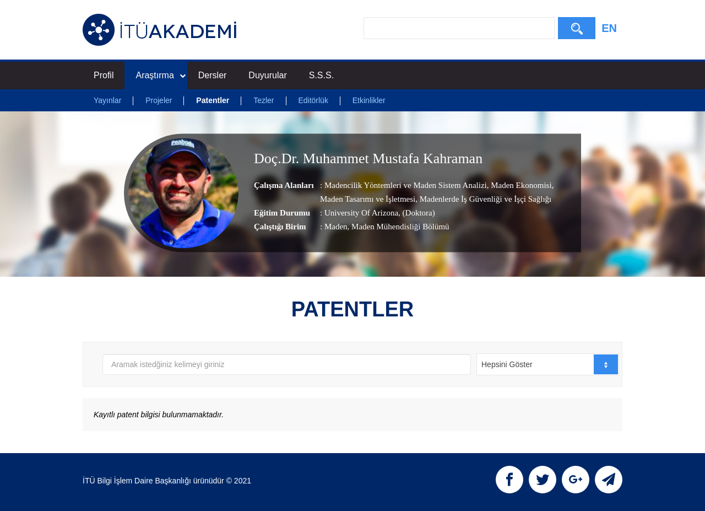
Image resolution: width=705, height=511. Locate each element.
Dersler (212, 75)
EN (609, 28)
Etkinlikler (369, 100)
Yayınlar (107, 100)
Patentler (212, 100)
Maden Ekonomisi (520, 185)
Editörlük (313, 100)
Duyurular (267, 75)
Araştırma (160, 75)
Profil (103, 75)
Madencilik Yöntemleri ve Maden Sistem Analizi (405, 185)
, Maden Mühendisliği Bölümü (398, 226)
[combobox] (547, 364)
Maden (336, 226)
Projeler (158, 100)
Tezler (263, 100)
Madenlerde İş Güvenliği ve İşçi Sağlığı (484, 199)
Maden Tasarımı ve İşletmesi (367, 199)
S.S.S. (321, 75)
